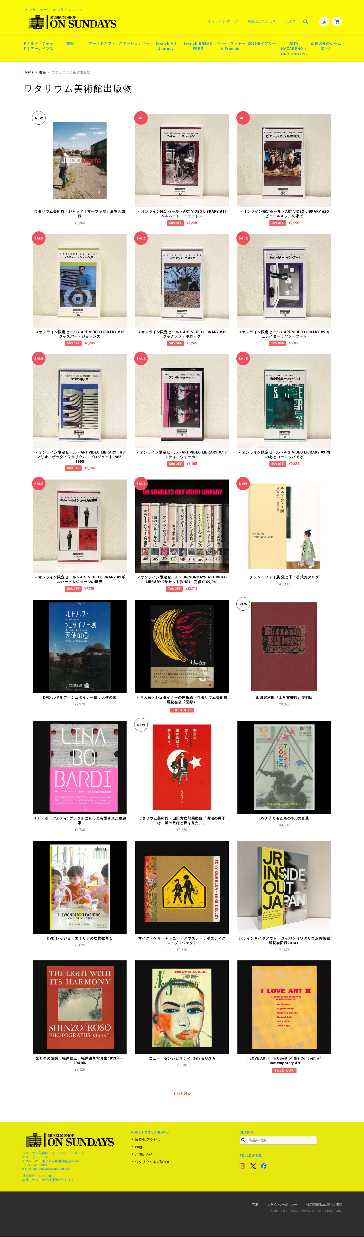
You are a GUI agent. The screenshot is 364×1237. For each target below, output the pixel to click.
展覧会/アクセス (261, 21)
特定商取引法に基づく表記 (324, 1204)
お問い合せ (144, 1155)
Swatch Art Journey (166, 46)
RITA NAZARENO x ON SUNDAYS (294, 49)
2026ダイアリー (262, 44)
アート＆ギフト (102, 44)
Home (29, 73)
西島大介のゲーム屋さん (326, 46)
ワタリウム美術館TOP (152, 1162)
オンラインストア (222, 21)
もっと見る (182, 1094)
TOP (255, 1204)
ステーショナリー (134, 44)
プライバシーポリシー (282, 1204)
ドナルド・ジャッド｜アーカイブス (38, 46)
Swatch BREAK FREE (197, 46)
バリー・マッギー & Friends (230, 46)
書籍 (70, 44)
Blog (290, 21)
